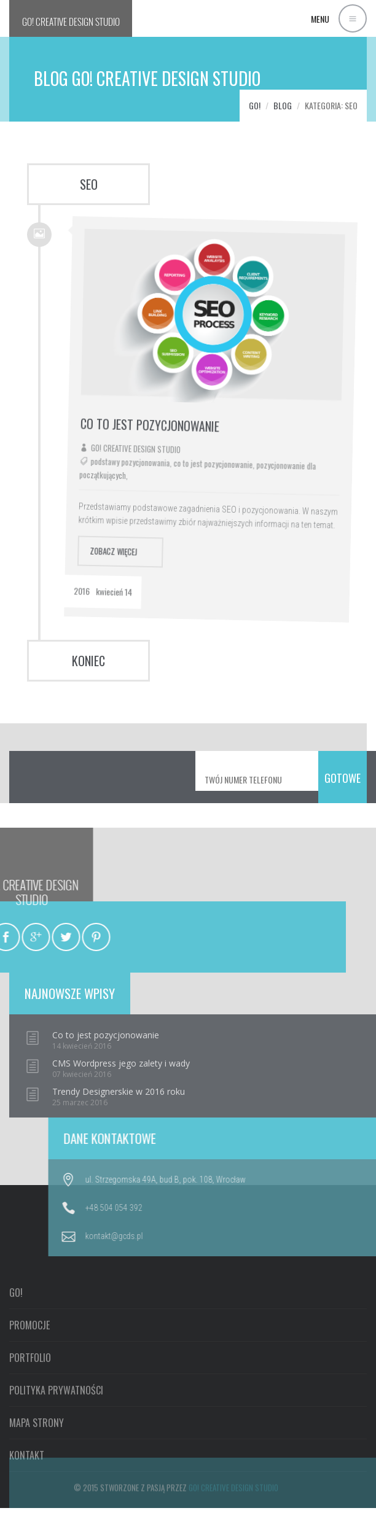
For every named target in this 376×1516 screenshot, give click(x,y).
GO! (71, 21)
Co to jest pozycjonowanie (170, 407)
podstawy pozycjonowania (146, 442)
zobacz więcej (121, 529)
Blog (282, 105)
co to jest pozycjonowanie (228, 452)
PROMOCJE (29, 1420)
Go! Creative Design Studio (152, 429)
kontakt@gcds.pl (297, 1236)
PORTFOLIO (30, 1453)
